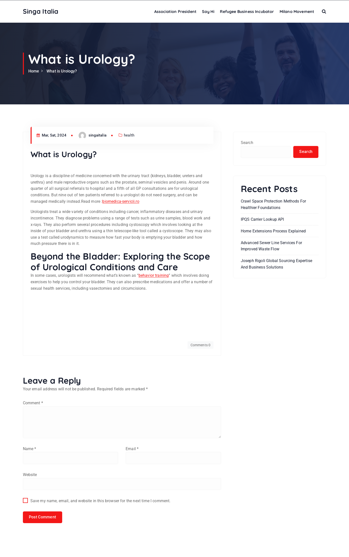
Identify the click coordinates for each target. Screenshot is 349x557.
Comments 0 (200, 345)
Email (132, 449)
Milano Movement (297, 11)
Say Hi (208, 11)
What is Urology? (62, 71)
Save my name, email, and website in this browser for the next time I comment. (100, 502)
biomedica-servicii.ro (120, 201)
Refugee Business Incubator (247, 11)
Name (29, 449)
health (129, 135)
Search (247, 142)
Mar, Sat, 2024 (52, 135)
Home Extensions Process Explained (273, 231)
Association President (175, 11)
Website (30, 475)
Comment (33, 402)
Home (33, 71)
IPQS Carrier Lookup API (262, 219)
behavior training (154, 275)
